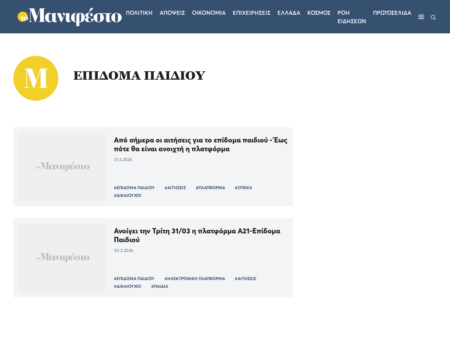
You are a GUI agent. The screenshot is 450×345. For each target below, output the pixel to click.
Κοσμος (318, 12)
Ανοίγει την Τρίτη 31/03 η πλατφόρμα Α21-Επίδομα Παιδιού (197, 235)
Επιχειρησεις (251, 12)
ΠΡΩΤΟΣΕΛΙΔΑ (392, 12)
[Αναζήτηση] (433, 17)
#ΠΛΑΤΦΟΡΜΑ (210, 187)
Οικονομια (209, 12)
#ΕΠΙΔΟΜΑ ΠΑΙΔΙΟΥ (134, 187)
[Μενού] (421, 16)
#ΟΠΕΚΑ (243, 187)
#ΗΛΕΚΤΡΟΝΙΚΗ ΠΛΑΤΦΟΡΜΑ (195, 278)
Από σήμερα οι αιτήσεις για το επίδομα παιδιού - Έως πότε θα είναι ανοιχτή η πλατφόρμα (200, 144)
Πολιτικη (139, 12)
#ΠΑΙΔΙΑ (159, 286)
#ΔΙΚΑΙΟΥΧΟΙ (127, 195)
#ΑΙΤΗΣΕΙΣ (175, 187)
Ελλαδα (288, 12)
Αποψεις (172, 12)
